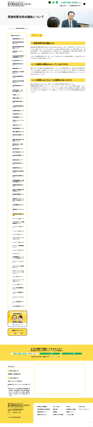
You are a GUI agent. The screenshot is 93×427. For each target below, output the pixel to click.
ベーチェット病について (18, 231)
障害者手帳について (42, 415)
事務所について (70, 415)
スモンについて (16, 253)
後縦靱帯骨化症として (18, 167)
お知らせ (68, 409)
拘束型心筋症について (18, 159)
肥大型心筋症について (18, 60)
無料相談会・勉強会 (71, 412)
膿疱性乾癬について (17, 68)
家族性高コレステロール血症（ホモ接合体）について (18, 200)
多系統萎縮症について (18, 117)
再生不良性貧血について (18, 152)
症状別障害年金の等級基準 (43, 412)
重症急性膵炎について (18, 148)
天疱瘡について (16, 94)
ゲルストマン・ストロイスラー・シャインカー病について (18, 272)
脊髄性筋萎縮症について (18, 128)
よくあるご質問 (70, 417)
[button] (41, 35)
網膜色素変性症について (18, 38)
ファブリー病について (18, 234)
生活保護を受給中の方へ (71, 5)
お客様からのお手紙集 (58, 417)
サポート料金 (56, 409)
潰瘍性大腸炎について (18, 98)
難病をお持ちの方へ (16, 35)
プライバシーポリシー (84, 412)
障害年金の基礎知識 (42, 409)
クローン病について (17, 276)
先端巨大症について (17, 125)
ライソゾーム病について (18, 218)
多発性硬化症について (18, 113)
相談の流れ (55, 412)
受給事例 (55, 415)
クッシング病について (18, 284)
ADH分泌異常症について (18, 306)
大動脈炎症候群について (18, 110)
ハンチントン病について (18, 242)
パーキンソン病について (18, 250)
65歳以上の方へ (59, 5)
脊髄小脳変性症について (18, 131)
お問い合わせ (82, 409)
